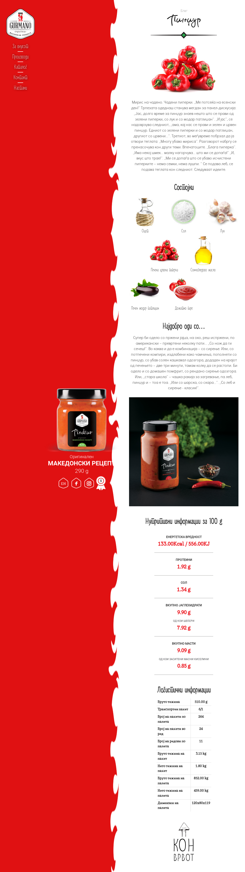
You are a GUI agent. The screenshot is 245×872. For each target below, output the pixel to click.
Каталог (20, 67)
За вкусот (20, 46)
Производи (20, 56)
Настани (20, 87)
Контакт (20, 77)
